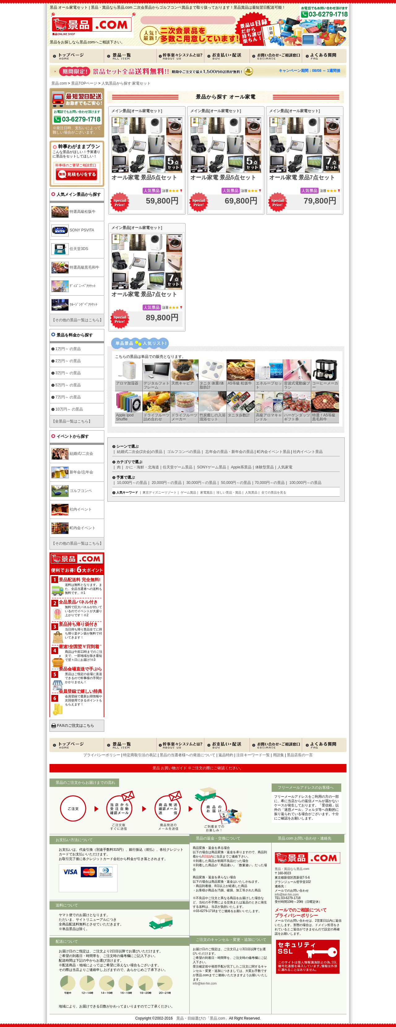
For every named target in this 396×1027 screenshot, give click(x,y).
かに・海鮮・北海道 (142, 467)
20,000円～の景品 (167, 483)
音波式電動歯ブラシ (297, 385)
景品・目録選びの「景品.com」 (202, 1018)
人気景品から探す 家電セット (126, 83)
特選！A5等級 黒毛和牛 (323, 417)
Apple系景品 (241, 467)
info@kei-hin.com (205, 983)
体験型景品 (264, 467)
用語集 (278, 755)
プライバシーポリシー (101, 755)
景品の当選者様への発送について (187, 755)
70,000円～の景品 (270, 483)
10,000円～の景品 (132, 483)
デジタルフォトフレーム (157, 385)
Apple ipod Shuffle (125, 417)
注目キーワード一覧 (253, 755)
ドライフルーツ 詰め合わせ (157, 417)
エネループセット (269, 385)
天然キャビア (182, 383)
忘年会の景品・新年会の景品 (229, 452)
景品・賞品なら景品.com (292, 869)
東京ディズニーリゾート (160, 492)
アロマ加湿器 (127, 383)
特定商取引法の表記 (140, 755)
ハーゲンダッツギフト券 (297, 417)
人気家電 (285, 467)
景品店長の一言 (300, 755)
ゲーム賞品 (188, 492)
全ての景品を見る (273, 492)
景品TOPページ (84, 83)
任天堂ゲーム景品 (177, 467)
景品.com (59, 83)
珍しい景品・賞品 (229, 492)
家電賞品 (206, 492)
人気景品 (251, 492)
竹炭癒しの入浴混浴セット (213, 417)
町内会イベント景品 (273, 452)
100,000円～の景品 (305, 483)
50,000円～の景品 (236, 483)
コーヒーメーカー (325, 385)
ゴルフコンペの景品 (183, 452)
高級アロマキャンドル (269, 417)
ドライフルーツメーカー (184, 417)
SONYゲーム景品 (211, 467)
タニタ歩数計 (239, 415)
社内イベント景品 (308, 452)
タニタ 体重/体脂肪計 (212, 385)
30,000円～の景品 (201, 483)
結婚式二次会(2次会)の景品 (139, 452)
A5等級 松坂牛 (240, 383)
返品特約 (225, 755)
